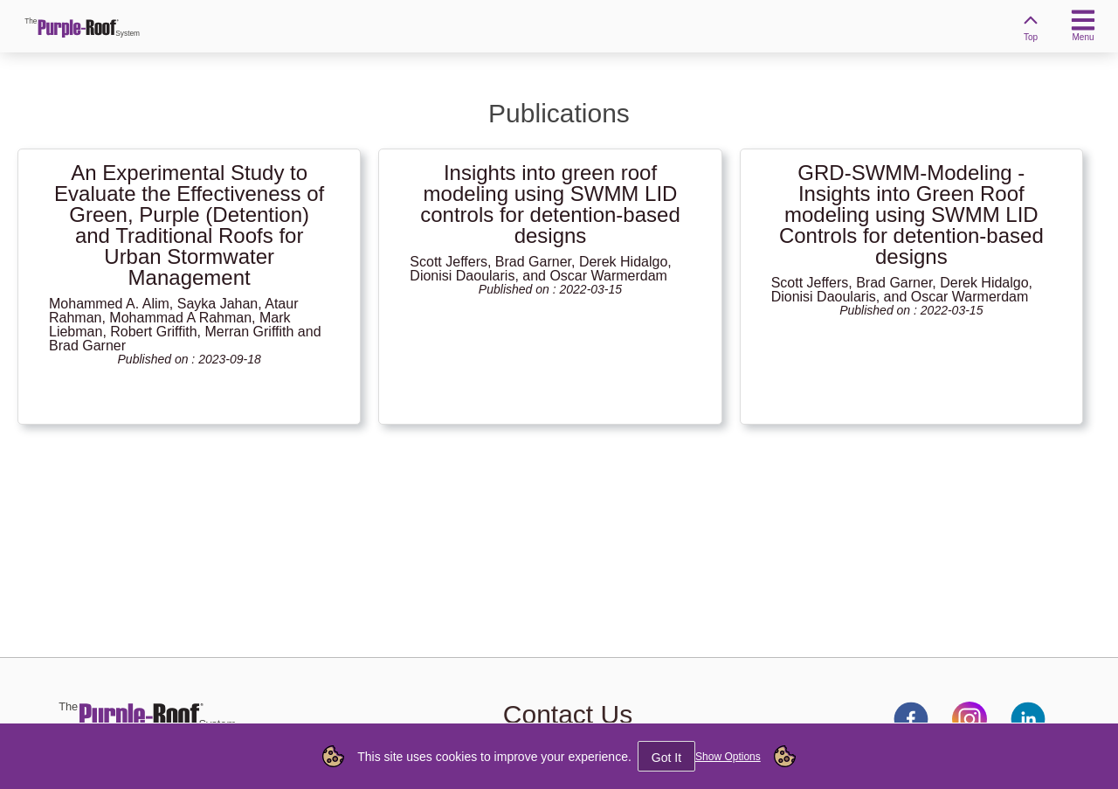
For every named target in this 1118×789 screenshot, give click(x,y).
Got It (666, 758)
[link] (83, 26)
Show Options (728, 756)
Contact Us (567, 714)
